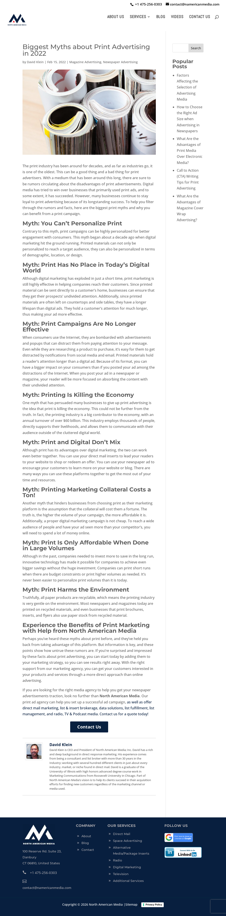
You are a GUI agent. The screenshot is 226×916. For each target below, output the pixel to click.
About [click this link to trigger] (86, 836)
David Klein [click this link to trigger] (35, 62)
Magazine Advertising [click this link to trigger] (85, 62)
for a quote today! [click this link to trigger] (132, 714)
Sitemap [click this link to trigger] (131, 904)
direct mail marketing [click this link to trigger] (40, 708)
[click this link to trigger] (147, 4)
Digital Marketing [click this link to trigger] (127, 867)
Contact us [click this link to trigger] (108, 714)
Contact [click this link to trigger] (87, 850)
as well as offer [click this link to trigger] (139, 702)
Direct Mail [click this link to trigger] (121, 834)
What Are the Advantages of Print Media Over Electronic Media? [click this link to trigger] (189, 150)
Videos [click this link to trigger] (177, 17)
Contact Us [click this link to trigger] (199, 17)
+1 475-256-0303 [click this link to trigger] (40, 872)
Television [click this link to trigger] (121, 874)
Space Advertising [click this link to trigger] (127, 841)
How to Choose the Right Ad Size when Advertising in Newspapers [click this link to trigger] (189, 119)
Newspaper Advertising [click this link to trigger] (120, 62)
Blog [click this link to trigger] (160, 17)
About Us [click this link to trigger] (115, 17)
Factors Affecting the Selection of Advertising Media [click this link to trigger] (187, 87)
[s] (187, 48)
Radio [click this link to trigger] (117, 860)
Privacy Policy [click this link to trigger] (154, 904)
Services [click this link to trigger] (138, 17)
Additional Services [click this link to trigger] (128, 881)
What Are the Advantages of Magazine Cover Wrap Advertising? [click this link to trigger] (190, 208)
